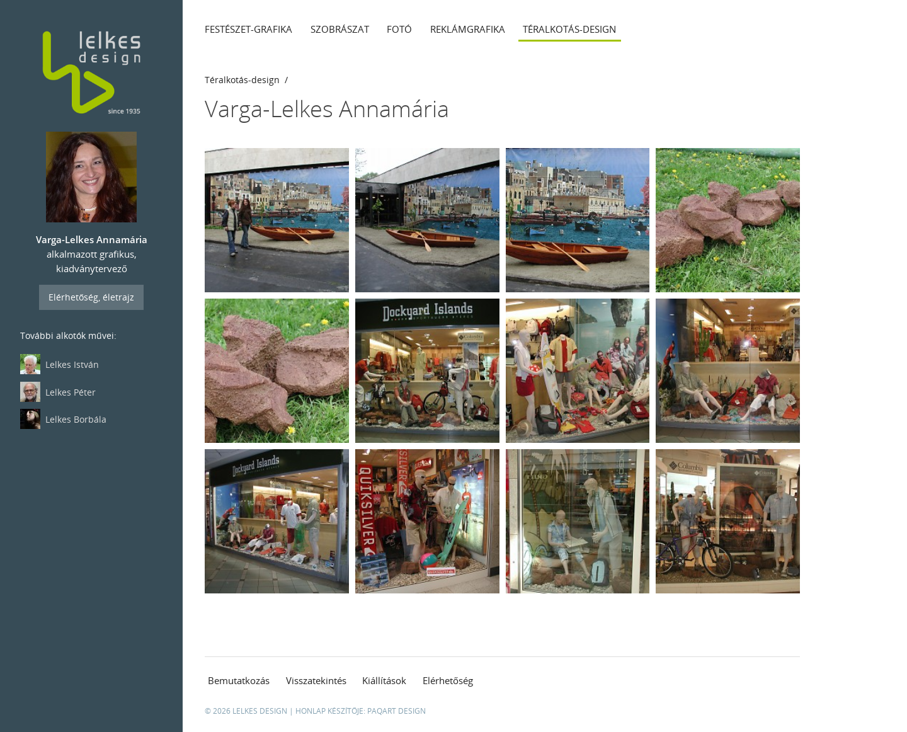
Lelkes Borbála (63, 419)
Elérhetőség (448, 680)
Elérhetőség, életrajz (91, 297)
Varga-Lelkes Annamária (327, 108)
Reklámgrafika (467, 29)
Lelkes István (59, 364)
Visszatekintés (316, 680)
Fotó (399, 29)
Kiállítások (384, 680)
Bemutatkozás (239, 680)
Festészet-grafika (248, 29)
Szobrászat (340, 29)
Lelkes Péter (58, 392)
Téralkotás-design (569, 29)
